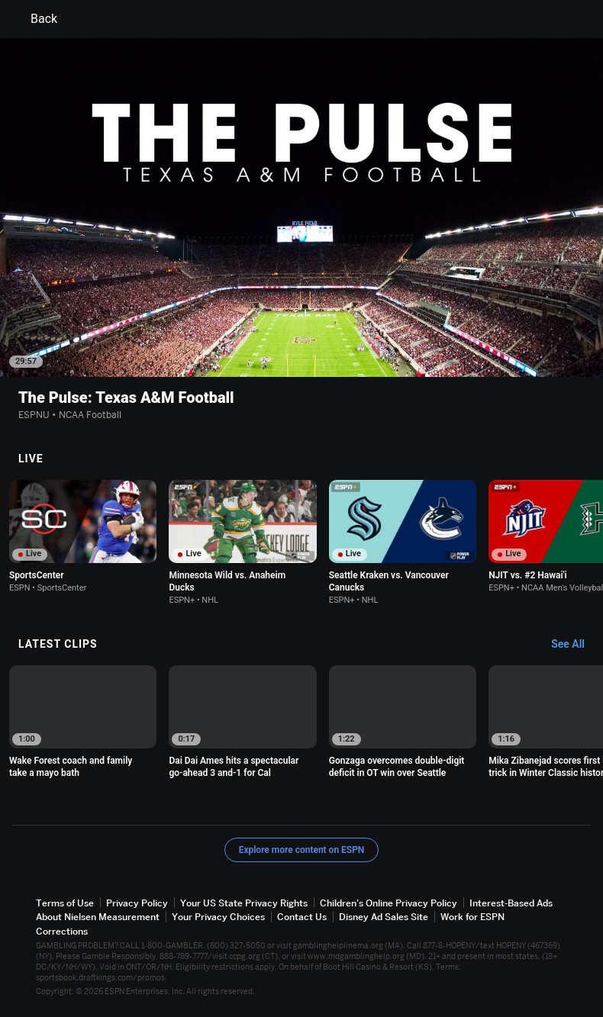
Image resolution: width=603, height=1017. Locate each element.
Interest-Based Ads (511, 903)
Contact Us (302, 916)
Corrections (62, 930)
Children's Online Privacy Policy (388, 903)
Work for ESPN (472, 916)
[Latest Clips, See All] (575, 644)
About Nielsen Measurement (98, 916)
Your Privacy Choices (218, 916)
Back (34, 19)
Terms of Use (65, 903)
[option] (82, 536)
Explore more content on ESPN (302, 850)
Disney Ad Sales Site (383, 916)
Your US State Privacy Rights (244, 903)
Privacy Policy (137, 903)
